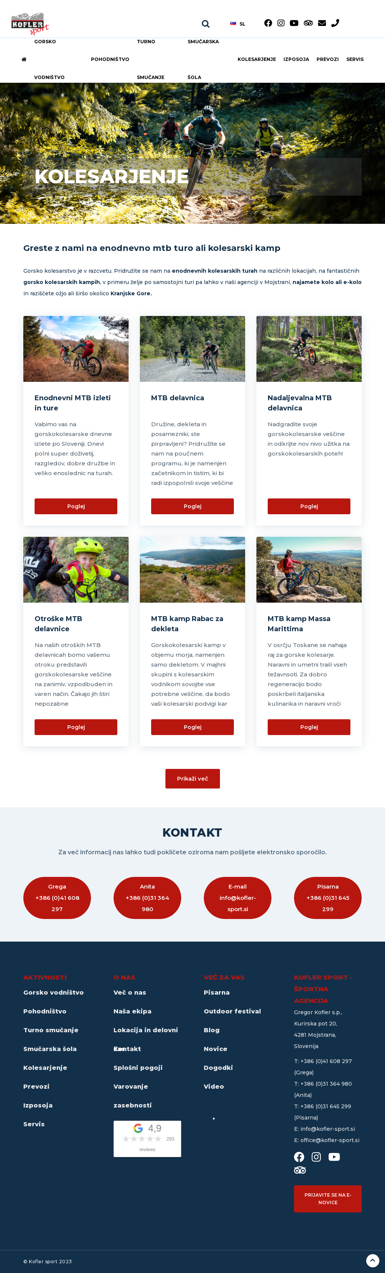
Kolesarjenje (257, 59)
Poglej (76, 506)
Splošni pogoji (138, 1067)
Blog (212, 1030)
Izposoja (296, 59)
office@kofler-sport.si (329, 1140)
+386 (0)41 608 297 (326, 1061)
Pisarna (217, 992)
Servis (355, 59)
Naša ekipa (133, 1011)
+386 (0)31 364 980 (326, 1083)
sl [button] (238, 23)
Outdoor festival (232, 1011)
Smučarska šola (203, 59)
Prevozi (328, 59)
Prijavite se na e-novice (328, 1198)
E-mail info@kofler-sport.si (238, 898)
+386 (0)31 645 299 (325, 1106)
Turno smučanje (150, 59)
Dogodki (218, 1067)
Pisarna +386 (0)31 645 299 (327, 898)
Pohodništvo (110, 59)
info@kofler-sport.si (327, 1129)
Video (214, 1086)
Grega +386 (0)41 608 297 (57, 898)
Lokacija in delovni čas (146, 1033)
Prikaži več (192, 778)
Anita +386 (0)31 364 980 (147, 898)
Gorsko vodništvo (49, 59)
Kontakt (127, 1049)
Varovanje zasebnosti (133, 1089)
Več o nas (130, 992)
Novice (215, 1049)
